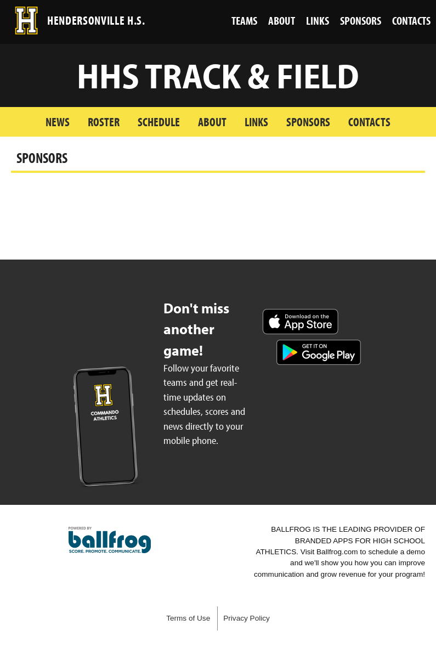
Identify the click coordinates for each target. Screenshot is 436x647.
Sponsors (308, 122)
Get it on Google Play (318, 352)
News (58, 122)
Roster (104, 122)
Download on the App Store (300, 321)
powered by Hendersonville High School (110, 540)
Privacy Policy (246, 618)
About (212, 122)
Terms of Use (188, 618)
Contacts (369, 122)
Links (256, 122)
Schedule (159, 122)
